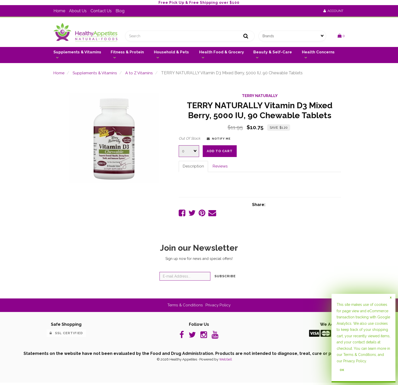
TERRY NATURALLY (260, 96)
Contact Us (101, 10)
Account (333, 11)
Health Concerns (318, 53)
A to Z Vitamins (142, 74)
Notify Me (219, 139)
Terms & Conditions (184, 306)
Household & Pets (171, 53)
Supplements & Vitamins (77, 53)
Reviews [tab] (221, 167)
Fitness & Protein (127, 53)
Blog (120, 10)
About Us (78, 10)
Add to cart (220, 152)
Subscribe (225, 278)
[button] (341, 36)
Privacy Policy (219, 306)
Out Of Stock (189, 139)
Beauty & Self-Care (272, 53)
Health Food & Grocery (221, 53)
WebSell (225, 361)
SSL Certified (66, 335)
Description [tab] (193, 167)
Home (59, 10)
